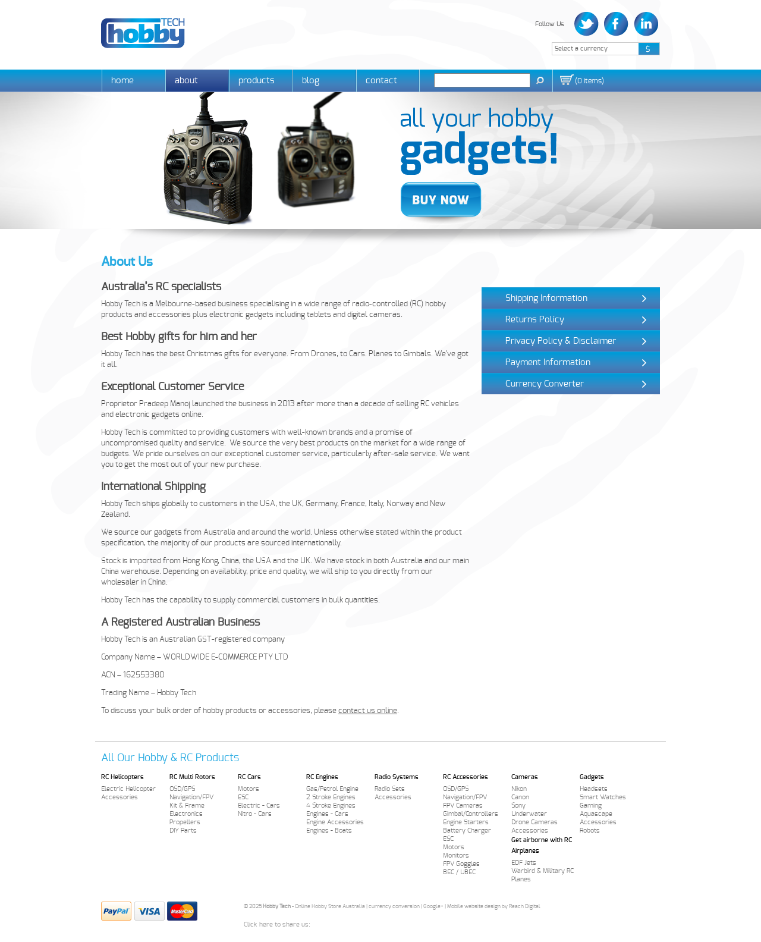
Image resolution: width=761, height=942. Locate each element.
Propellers (184, 822)
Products (256, 80)
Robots (590, 830)
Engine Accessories (335, 822)
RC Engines (322, 777)
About (186, 80)
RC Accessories (465, 777)
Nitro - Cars (255, 814)
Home (122, 80)
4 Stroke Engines (331, 805)
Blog (310, 80)
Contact (381, 80)
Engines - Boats (329, 830)
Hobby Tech (143, 33)
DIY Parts (183, 830)
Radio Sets (390, 789)
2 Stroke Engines (331, 797)
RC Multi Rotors (192, 777)
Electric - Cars (259, 805)
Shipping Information (546, 298)
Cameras (524, 777)
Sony (518, 805)
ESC (243, 797)
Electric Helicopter (128, 789)
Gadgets (592, 777)
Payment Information (547, 362)
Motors (248, 789)
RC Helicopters (122, 777)
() (589, 80)
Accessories (119, 797)
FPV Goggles (461, 864)
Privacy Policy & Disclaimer (560, 341)
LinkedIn (644, 24)
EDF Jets (523, 862)
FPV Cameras (463, 805)
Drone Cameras (534, 822)
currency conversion (394, 906)
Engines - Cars (327, 814)
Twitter (587, 24)
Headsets (594, 789)
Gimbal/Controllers (470, 814)
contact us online (367, 711)
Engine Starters (466, 822)
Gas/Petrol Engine (332, 789)
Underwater (529, 814)
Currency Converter (544, 383)
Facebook (616, 24)
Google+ (433, 906)
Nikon (519, 789)
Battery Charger (467, 830)
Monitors (456, 855)
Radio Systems (397, 777)
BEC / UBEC (459, 872)
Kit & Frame (187, 805)
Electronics (186, 814)
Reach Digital (524, 906)
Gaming (591, 805)
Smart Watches (603, 797)
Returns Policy (534, 319)
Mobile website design (474, 906)
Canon (520, 797)
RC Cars (249, 777)
